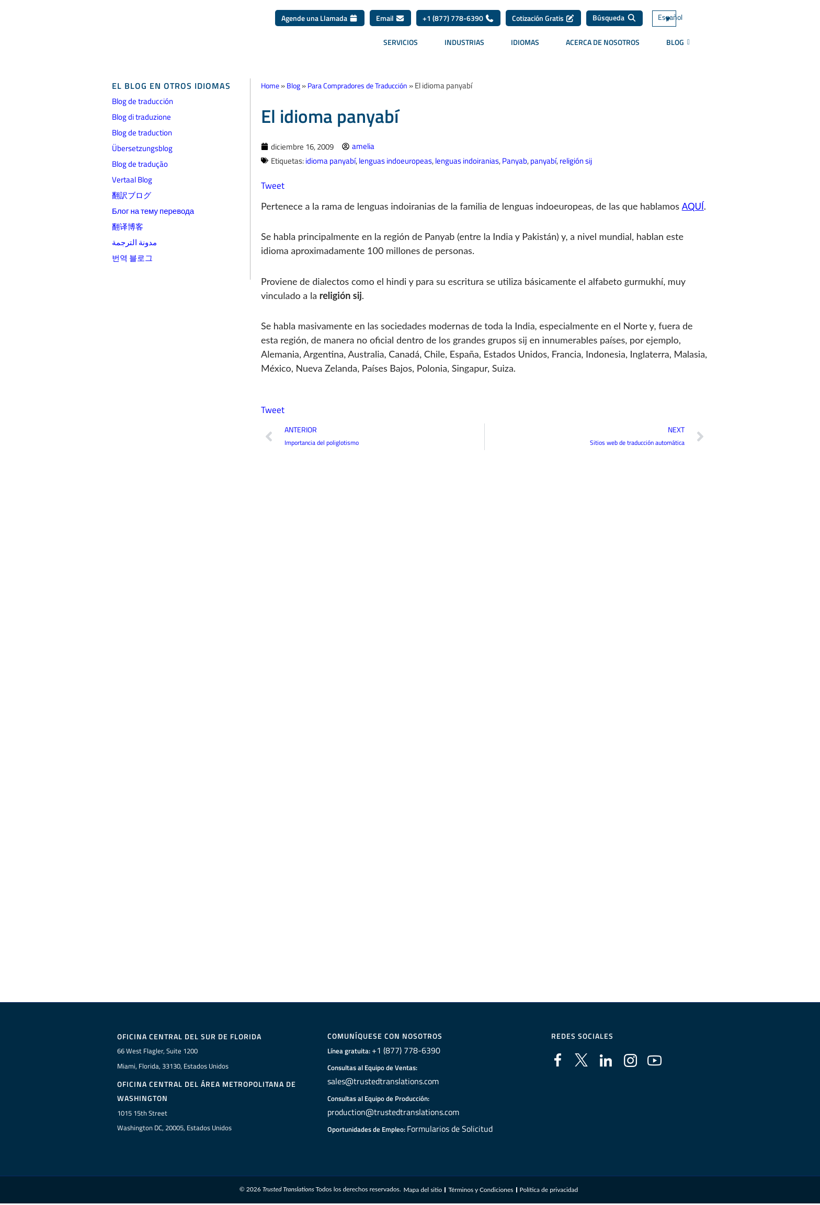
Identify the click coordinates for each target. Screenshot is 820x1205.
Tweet (273, 185)
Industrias (464, 45)
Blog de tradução (140, 164)
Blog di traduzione (141, 117)
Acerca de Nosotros (603, 45)
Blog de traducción (142, 101)
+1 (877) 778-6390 (458, 21)
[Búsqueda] (614, 22)
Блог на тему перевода (153, 211)
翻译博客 (127, 227)
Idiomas (525, 45)
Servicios (400, 45)
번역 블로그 (132, 258)
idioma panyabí (330, 160)
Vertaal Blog (132, 180)
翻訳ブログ (131, 195)
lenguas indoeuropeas (395, 160)
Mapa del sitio (422, 1191)
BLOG (678, 46)
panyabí (543, 160)
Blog (296, 85)
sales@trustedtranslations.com (381, 1081)
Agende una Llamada (319, 21)
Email (390, 21)
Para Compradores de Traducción (365, 85)
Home (271, 85)
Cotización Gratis (543, 21)
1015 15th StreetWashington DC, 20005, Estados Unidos (174, 1121)
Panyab (514, 160)
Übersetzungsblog (142, 148)
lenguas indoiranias (467, 160)
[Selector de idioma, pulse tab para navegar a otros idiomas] (679, 22)
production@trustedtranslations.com (390, 1112)
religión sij (576, 160)
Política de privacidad (549, 1191)
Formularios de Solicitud (449, 1129)
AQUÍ (693, 205)
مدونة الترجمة (134, 242)
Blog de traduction (142, 133)
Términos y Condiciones (480, 1191)
